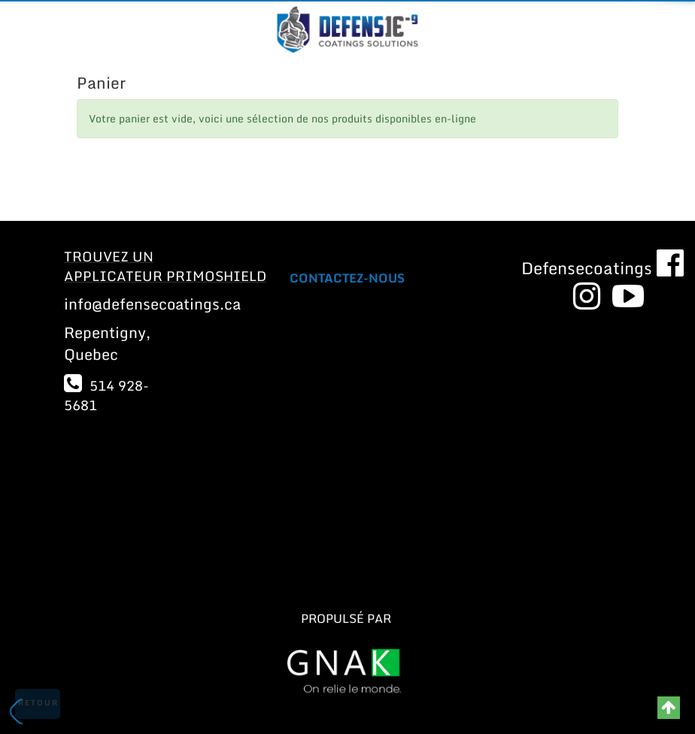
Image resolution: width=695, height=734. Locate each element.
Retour (38, 702)
